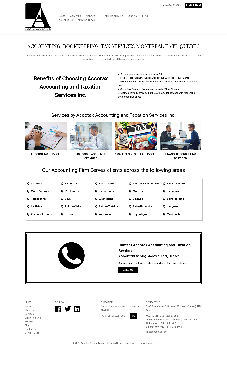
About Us (75, 16)
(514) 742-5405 (174, 326)
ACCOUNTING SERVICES (46, 154)
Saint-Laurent (107, 183)
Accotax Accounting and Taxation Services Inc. (105, 343)
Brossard (70, 214)
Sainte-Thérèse (109, 206)
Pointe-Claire (73, 206)
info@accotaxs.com (156, 331)
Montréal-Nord (40, 191)
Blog (145, 16)
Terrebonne (38, 198)
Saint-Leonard (176, 183)
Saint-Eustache (142, 206)
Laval (68, 198)
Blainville (138, 198)
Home (62, 16)
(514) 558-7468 (191, 319)
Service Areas (86, 20)
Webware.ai (149, 343)
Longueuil (173, 206)
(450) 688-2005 (171, 316)
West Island (106, 198)
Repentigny (140, 214)
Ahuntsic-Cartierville (146, 183)
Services (91, 16)
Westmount (106, 214)
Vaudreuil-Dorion (41, 214)
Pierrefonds (106, 191)
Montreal (138, 191)
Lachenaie (173, 191)
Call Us (128, 270)
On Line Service (114, 16)
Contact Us (66, 20)
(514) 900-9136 (173, 319)
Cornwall (36, 183)
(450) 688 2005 (173, 5)
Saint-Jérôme (175, 198)
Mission (132, 16)
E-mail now (193, 5)
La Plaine (36, 206)
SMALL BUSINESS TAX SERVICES (136, 154)
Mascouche (174, 214)
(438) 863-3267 (168, 323)
